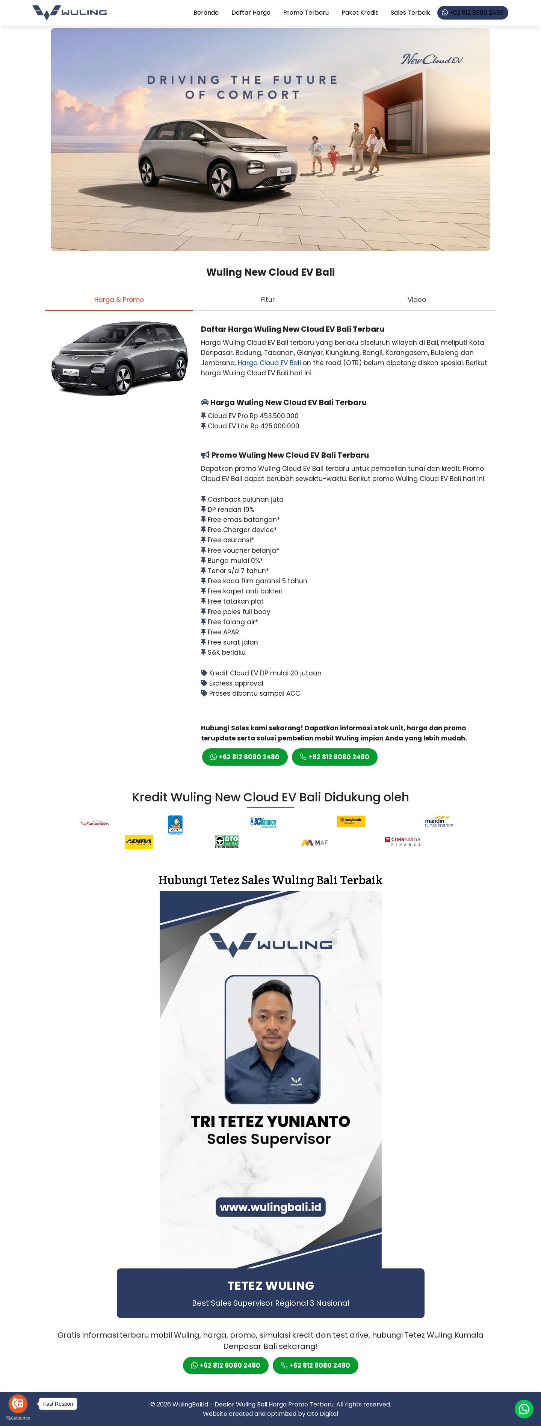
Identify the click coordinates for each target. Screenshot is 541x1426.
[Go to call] (18, 1403)
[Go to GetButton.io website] (18, 1418)
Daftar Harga (250, 12)
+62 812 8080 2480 (473, 12)
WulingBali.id (190, 1404)
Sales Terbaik (410, 12)
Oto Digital (322, 1413)
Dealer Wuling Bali (241, 1404)
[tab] (119, 299)
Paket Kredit (360, 12)
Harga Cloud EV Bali (269, 362)
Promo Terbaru (306, 12)
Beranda (206, 12)
